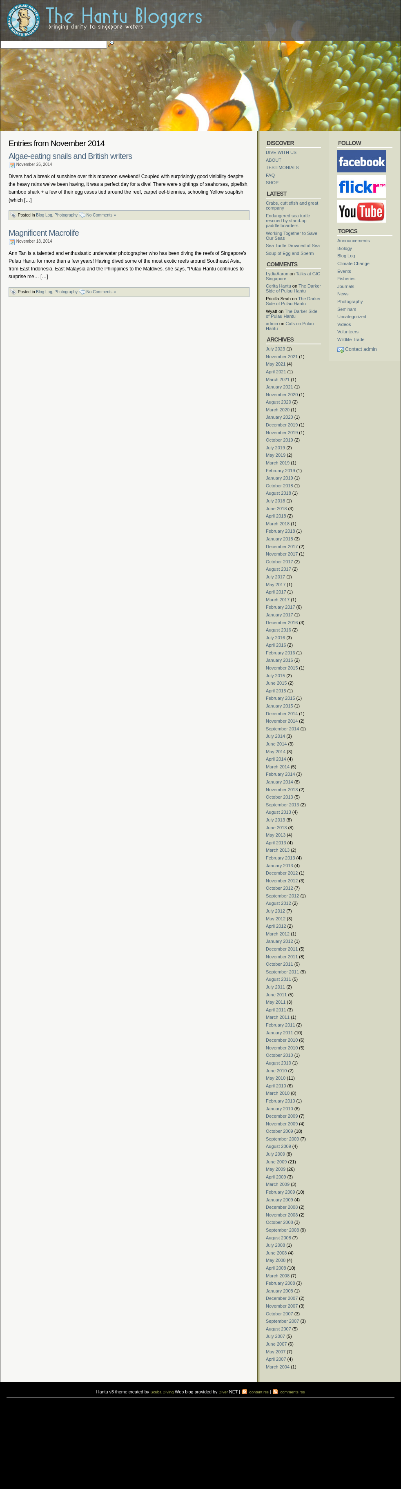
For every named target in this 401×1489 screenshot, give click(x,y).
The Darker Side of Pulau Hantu (293, 288)
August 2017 (278, 569)
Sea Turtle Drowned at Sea (293, 245)
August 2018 (278, 493)
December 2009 (282, 1116)
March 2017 (278, 599)
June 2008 (276, 1252)
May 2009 (275, 1169)
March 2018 (278, 523)
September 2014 (282, 728)
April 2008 (276, 1268)
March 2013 (278, 850)
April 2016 (276, 645)
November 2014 (282, 721)
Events (344, 271)
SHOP (272, 182)
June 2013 (276, 827)
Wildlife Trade (351, 339)
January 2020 (279, 417)
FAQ (270, 175)
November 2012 (282, 880)
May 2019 (275, 455)
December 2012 (282, 873)
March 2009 (278, 1184)
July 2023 (275, 348)
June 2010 (276, 1070)
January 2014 (279, 781)
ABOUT (273, 160)
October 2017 (279, 561)
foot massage (91, 1405)
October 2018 (279, 485)
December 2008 (282, 1207)
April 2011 (276, 1009)
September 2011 (282, 971)
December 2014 (282, 713)
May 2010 (275, 1078)
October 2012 (279, 888)
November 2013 (282, 789)
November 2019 (282, 432)
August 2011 (278, 979)
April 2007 (276, 1359)
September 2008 (282, 1230)
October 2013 (279, 797)
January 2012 (279, 941)
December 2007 (282, 1298)
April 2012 (276, 926)
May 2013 (275, 835)
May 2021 (275, 364)
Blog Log (44, 215)
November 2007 (282, 1306)
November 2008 (282, 1214)
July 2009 (275, 1154)
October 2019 (279, 440)
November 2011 (282, 956)
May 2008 (275, 1260)
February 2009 (280, 1192)
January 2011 (279, 1032)
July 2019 (275, 447)
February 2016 (280, 652)
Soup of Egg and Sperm (290, 253)
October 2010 (279, 1055)
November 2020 (282, 394)
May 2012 (275, 918)
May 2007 (275, 1351)
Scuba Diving (162, 1392)
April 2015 (276, 690)
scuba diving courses (67, 1400)
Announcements (353, 240)
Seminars (346, 309)
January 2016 (279, 660)
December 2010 (282, 1040)
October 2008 (279, 1222)
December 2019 (282, 424)
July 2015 (275, 675)
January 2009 (279, 1199)
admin (272, 323)
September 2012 (282, 895)
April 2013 (276, 842)
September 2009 (282, 1138)
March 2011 (278, 1017)
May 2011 (275, 1002)
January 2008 (279, 1290)
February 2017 (280, 607)
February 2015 (280, 698)
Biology (344, 248)
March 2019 (278, 462)
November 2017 (282, 553)
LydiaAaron (277, 273)
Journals (345, 286)
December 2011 (282, 949)
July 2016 (275, 637)
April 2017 (276, 591)
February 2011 (280, 1024)
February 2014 (280, 774)
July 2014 (275, 736)
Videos (344, 324)
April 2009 (276, 1176)
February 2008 (280, 1283)
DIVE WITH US (281, 152)
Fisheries (346, 278)
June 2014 (276, 743)
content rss (255, 1392)
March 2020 (278, 409)
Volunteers (348, 331)
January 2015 (279, 705)
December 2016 (282, 622)
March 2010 (278, 1093)
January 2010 (279, 1108)
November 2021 (282, 356)
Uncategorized (351, 316)
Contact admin (360, 349)
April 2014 (276, 759)
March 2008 (278, 1275)
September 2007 (282, 1321)
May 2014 (275, 751)
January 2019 (279, 477)
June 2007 (276, 1344)
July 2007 (275, 1336)
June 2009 (276, 1161)
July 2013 (275, 819)
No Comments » (101, 215)
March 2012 (278, 933)
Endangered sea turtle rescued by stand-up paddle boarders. (288, 220)
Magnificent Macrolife (44, 232)
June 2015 (276, 683)
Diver (223, 1392)
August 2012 (278, 903)
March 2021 (278, 379)
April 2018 (276, 515)
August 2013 (278, 812)
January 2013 (279, 865)
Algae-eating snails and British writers (70, 156)
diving (18, 1405)
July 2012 (275, 911)
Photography (66, 215)
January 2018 (279, 538)
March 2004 (278, 1366)
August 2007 (278, 1328)
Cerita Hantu (278, 286)
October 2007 (279, 1313)
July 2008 (275, 1245)
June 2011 (276, 994)
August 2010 (278, 1062)
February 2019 (280, 470)
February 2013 (280, 857)
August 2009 (278, 1146)
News (343, 293)
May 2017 (275, 584)
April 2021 (276, 371)
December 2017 (282, 546)
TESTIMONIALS (282, 167)
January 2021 (279, 386)
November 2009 (282, 1123)
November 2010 (282, 1047)
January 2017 (279, 614)
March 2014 (278, 766)
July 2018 (275, 500)
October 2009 (279, 1131)
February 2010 (280, 1100)
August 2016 (278, 629)
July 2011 (275, 986)
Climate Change (353, 263)
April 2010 (276, 1085)
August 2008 (278, 1237)
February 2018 (280, 531)
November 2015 (282, 667)
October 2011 (279, 964)
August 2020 (278, 402)
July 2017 (275, 576)
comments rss (288, 1392)
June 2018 (276, 508)
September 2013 (282, 804)
